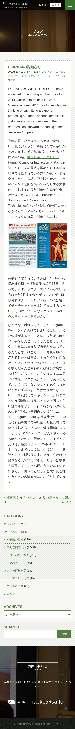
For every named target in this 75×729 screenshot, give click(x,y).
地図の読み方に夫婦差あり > (55, 500)
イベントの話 (28, 76)
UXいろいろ (48, 71)
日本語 (55, 4)
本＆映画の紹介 (13, 539)
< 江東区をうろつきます (19, 500)
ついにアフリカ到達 (16, 578)
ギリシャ (42, 76)
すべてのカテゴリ (15, 524)
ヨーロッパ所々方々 (16, 555)
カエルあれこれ (13, 586)
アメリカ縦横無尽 (15, 570)
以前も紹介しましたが (43, 157)
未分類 (8, 593)
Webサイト (16, 316)
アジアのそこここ (15, 562)
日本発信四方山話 (15, 547)
